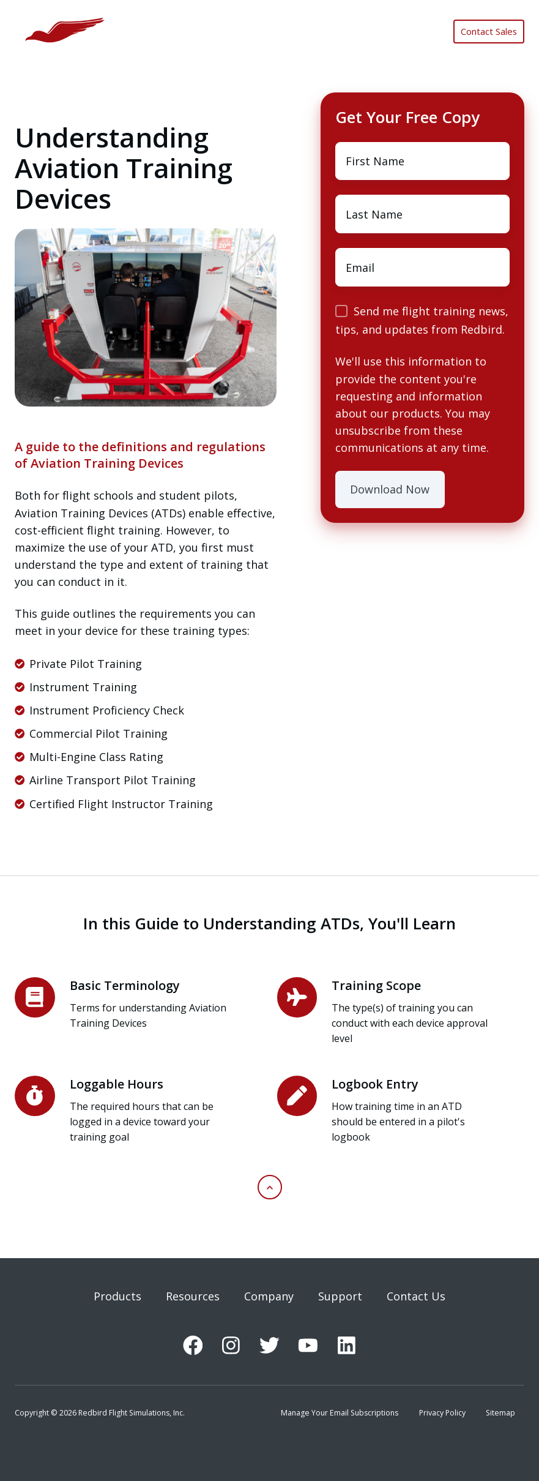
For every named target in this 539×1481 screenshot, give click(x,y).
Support (340, 1296)
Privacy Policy (442, 1413)
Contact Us (416, 1296)
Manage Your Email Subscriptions (339, 1413)
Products (117, 1296)
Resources (193, 1296)
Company (269, 1296)
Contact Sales (489, 31)
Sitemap (500, 1413)
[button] (270, 1187)
